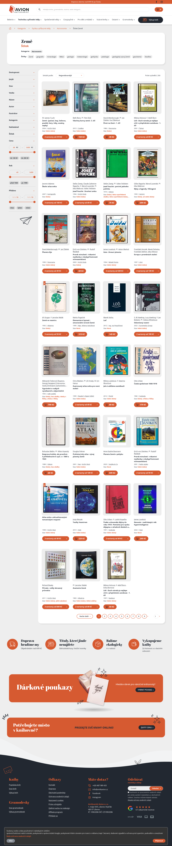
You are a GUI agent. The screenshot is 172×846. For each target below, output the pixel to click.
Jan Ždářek (65, 249)
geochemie (137, 57)
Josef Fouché (84, 191)
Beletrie (10, 20)
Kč (17, 147)
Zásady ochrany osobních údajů (139, 800)
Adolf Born (152, 118)
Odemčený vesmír (141, 323)
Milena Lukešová (109, 381)
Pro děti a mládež (85, 20)
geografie (40, 57)
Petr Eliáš (87, 118)
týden (20, 208)
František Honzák (140, 249)
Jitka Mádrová (78, 188)
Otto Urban (138, 381)
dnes (12, 208)
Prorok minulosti (85, 257)
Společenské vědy (51, 20)
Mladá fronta (113, 262)
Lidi (147, 123)
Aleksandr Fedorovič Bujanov (53, 381)
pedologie (105, 57)
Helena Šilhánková (150, 320)
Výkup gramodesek (17, 812)
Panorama (112, 128)
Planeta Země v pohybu (113, 454)
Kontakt (52, 785)
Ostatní (115, 20)
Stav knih (12, 789)
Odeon (111, 192)
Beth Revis (77, 118)
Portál (111, 396)
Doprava (52, 789)
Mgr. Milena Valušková (86, 326)
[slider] (10, 152)
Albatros (50, 326)
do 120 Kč (14, 158)
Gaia (112, 252)
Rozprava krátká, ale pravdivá (55, 456)
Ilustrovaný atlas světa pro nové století (86, 387)
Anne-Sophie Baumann (112, 451)
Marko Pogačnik (79, 317)
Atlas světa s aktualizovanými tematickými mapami (54, 518)
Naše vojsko (143, 464)
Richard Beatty (47, 585)
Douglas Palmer (79, 451)
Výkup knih (13, 792)
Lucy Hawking (150, 317)
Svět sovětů (51, 394)
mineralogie (51, 57)
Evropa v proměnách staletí (145, 255)
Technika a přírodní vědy (29, 20)
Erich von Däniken (80, 249)
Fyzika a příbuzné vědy (41, 28)
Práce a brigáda (55, 804)
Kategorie (22, 28)
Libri (141, 262)
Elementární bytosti (84, 321)
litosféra (148, 57)
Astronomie (62, 28)
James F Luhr (50, 118)
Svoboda (142, 396)
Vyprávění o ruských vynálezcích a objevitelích (53, 389)
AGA (79, 530)
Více (11, 841)
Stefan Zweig (77, 183)
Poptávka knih (15, 785)
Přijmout (159, 841)
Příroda (52, 589)
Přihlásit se (53, 816)
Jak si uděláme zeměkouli (114, 386)
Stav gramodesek (16, 808)
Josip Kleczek (77, 519)
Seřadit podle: (48, 75)
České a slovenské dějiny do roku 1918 (116, 524)
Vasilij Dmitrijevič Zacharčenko (53, 386)
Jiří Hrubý (90, 381)
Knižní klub (51, 128)
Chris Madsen (78, 381)
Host (141, 530)
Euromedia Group (145, 326)
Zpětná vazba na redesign (59, 808)
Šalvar (141, 128)
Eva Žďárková (115, 120)
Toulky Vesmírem (80, 522)
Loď (104, 320)
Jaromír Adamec (48, 183)
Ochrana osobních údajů (59, 796)
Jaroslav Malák (57, 317)
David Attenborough (111, 118)
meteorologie (82, 57)
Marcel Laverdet (88, 186)
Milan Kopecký (63, 451)
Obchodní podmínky (57, 792)
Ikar (79, 464)
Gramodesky (128, 20)
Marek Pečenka (153, 249)
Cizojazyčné (68, 20)
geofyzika (94, 57)
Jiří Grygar (46, 317)
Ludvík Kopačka (120, 519)
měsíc (28, 208)
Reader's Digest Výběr (86, 396)
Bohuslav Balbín (48, 451)
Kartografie (51, 194)
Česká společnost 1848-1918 (145, 384)
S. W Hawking (139, 317)
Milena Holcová (140, 118)
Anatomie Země (79, 588)
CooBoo (81, 128)
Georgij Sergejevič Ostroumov (53, 383)
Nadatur (112, 598)
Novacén (145, 523)
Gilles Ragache (139, 183)
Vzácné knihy (102, 20)
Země (31, 57)
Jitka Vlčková (152, 252)
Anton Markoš (123, 249)
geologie (70, 57)
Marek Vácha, (108, 317)
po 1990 (24, 183)
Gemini (142, 194)
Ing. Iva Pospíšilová (116, 326)
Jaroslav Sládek (81, 585)
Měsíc (62, 57)
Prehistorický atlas (83, 455)
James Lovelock (109, 249)
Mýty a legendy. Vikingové (145, 189)
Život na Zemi (111, 123)
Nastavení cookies (56, 800)
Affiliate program (56, 812)
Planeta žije (47, 252)
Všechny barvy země (84, 121)
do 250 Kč (25, 158)
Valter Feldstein (90, 188)
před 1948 (14, 183)
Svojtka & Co (113, 464)
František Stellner (140, 252)
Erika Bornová (108, 587)
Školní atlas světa (49, 186)
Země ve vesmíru (49, 320)
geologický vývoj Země (121, 57)
